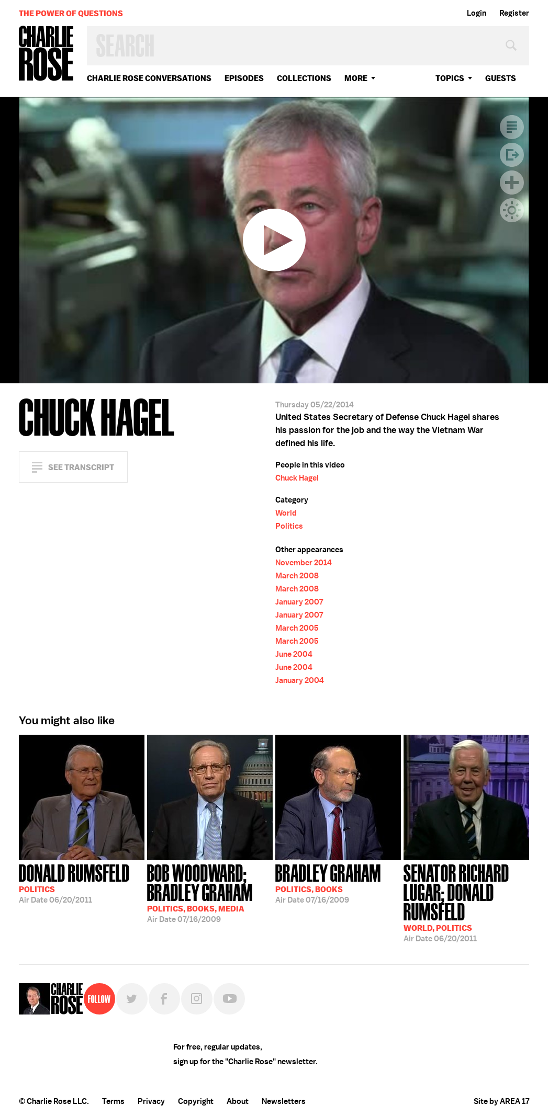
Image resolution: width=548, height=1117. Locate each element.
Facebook (164, 999)
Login (476, 13)
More (355, 78)
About (238, 1101)
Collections (304, 78)
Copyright (196, 1101)
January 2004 (299, 680)
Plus (512, 182)
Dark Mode (512, 210)
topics (449, 78)
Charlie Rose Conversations (149, 78)
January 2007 (299, 602)
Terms (113, 1101)
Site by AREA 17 (501, 1101)
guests (500, 78)
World (286, 513)
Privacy (151, 1101)
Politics (289, 526)
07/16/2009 (210, 892)
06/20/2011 (74, 882)
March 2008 (297, 576)
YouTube (229, 999)
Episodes (244, 78)
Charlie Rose (46, 54)
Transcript (512, 127)
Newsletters (284, 1101)
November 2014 (303, 562)
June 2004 (293, 654)
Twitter (132, 999)
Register (514, 13)
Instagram (197, 999)
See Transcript (81, 467)
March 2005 (297, 628)
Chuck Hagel (297, 478)
